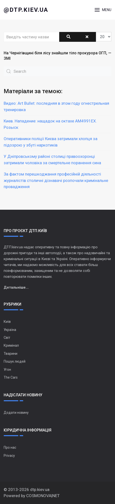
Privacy (9, 456)
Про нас (10, 447)
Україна (10, 330)
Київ (7, 322)
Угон (7, 369)
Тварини (10, 354)
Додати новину (16, 413)
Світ (7, 338)
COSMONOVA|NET (43, 495)
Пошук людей (14, 361)
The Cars (11, 377)
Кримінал (11, 345)
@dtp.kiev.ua (26, 9)
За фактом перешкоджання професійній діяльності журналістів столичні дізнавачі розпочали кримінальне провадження (56, 180)
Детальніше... (16, 287)
